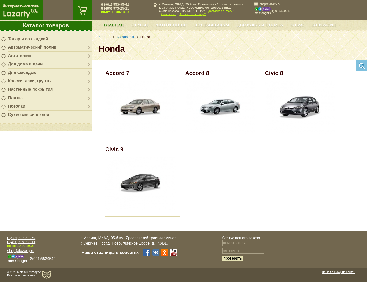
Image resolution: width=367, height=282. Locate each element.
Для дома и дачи (25, 64)
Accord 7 (117, 73)
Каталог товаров (46, 25)
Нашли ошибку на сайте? (338, 272)
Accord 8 (197, 73)
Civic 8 (274, 73)
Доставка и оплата (260, 25)
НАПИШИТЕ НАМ (193, 11)
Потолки (16, 106)
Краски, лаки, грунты (30, 81)
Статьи (139, 25)
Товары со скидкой (28, 38)
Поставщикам (211, 25)
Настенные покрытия (30, 89)
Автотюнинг (20, 55)
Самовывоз (168, 14)
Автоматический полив (32, 47)
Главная (114, 25)
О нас (297, 25)
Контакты (323, 25)
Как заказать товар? (192, 14)
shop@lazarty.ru (270, 4)
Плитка (15, 97)
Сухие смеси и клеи (28, 114)
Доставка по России (221, 11)
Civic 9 (114, 149)
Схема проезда (169, 11)
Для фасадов (22, 72)
